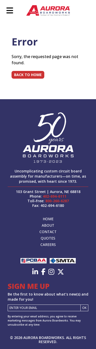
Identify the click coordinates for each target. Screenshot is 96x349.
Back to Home (28, 74)
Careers (48, 244)
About (48, 225)
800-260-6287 (57, 200)
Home (48, 218)
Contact (48, 231)
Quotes (48, 238)
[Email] (44, 308)
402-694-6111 (54, 196)
